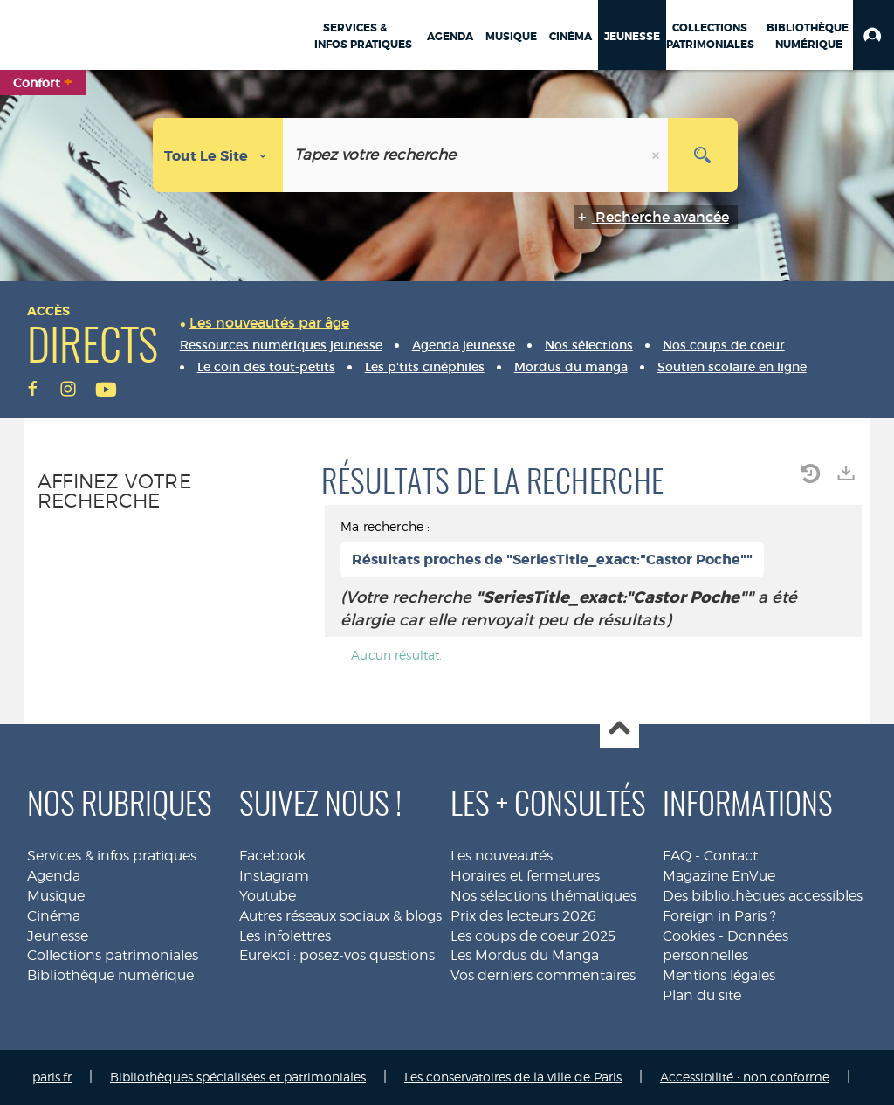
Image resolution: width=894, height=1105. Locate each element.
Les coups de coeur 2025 (532, 936)
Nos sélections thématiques (543, 895)
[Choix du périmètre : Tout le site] (218, 155)
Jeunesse (57, 936)
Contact (731, 855)
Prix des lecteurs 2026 (523, 916)
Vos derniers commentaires (543, 975)
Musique (56, 895)
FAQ (677, 855)
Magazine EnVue (719, 875)
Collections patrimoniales (112, 955)
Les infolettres (285, 936)
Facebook (272, 855)
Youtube (267, 895)
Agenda (53, 875)
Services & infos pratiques (111, 855)
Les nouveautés (501, 855)
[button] (873, 35)
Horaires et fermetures (525, 875)
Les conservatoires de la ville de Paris (513, 1076)
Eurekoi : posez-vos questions (337, 955)
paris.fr (52, 1076)
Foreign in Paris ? (719, 916)
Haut (619, 729)
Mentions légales (719, 975)
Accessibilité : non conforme (744, 1076)
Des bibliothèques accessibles (763, 895)
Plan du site (702, 995)
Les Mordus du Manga (524, 955)
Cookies (689, 936)
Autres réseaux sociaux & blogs (340, 916)
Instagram (274, 875)
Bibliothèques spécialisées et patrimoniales (238, 1076)
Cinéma (53, 916)
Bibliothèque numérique (110, 975)
